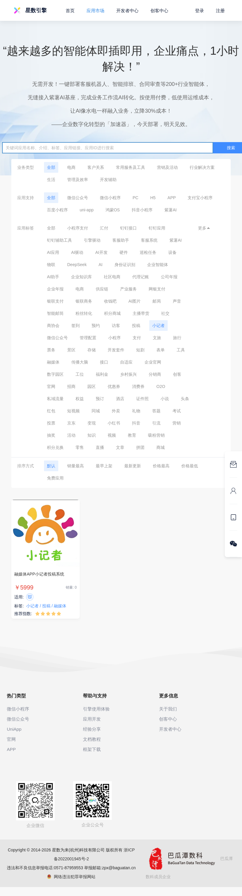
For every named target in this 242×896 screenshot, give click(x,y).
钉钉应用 (157, 228)
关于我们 (168, 708)
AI (100, 264)
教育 (132, 435)
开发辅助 (108, 179)
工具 (181, 350)
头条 (185, 398)
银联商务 (84, 301)
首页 (70, 10)
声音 (177, 301)
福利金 (102, 374)
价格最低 (189, 465)
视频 (112, 435)
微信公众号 (77, 197)
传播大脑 (79, 362)
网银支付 (157, 289)
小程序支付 (77, 228)
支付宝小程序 (200, 197)
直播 (100, 447)
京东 (71, 423)
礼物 (136, 410)
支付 (137, 337)
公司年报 (169, 276)
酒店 (120, 398)
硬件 (124, 252)
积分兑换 (55, 447)
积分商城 (112, 313)
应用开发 (92, 718)
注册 (220, 10)
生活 (51, 179)
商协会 (53, 325)
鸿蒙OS (113, 210)
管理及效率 (77, 179)
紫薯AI (170, 210)
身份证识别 (124, 264)
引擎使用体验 (96, 708)
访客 (116, 325)
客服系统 (149, 240)
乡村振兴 (128, 374)
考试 (176, 410)
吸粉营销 (156, 435)
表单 (160, 350)
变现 (91, 423)
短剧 (140, 350)
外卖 (116, 410)
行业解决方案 (202, 167)
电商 (71, 167)
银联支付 (55, 301)
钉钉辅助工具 (59, 240)
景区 (71, 350)
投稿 (136, 325)
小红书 (114, 423)
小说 (165, 398)
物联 (51, 264)
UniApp (14, 729)
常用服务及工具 (130, 167)
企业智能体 (157, 264)
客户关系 (95, 167)
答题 (156, 410)
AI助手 (53, 276)
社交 (165, 313)
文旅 (157, 337)
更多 (204, 228)
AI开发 (101, 252)
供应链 (102, 289)
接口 (104, 362)
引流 (156, 423)
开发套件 (116, 350)
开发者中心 (127, 10)
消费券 (138, 386)
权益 (80, 398)
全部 (51, 167)
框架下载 (92, 749)
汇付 (104, 228)
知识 (91, 435)
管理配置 (88, 337)
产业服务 (128, 289)
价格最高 (161, 465)
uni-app (87, 210)
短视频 (73, 410)
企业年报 (55, 289)
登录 (199, 10)
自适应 (126, 362)
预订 (100, 398)
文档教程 (92, 739)
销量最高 (75, 465)
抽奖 (51, 435)
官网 (51, 386)
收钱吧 (110, 301)
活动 (71, 435)
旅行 (177, 337)
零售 (80, 447)
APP (171, 197)
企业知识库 (81, 276)
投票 (51, 423)
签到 (75, 325)
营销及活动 (167, 167)
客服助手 (120, 240)
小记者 (158, 325)
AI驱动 (77, 252)
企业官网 (152, 362)
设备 (172, 252)
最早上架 (104, 465)
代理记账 (140, 276)
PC (135, 197)
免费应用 (55, 478)
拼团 (140, 447)
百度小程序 (57, 210)
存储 (91, 350)
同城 (96, 410)
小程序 (114, 337)
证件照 (142, 398)
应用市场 (95, 10)
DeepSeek (77, 264)
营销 (176, 423)
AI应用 (53, 252)
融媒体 (53, 362)
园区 (91, 386)
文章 (120, 447)
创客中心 (159, 10)
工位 (80, 374)
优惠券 (114, 386)
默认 (51, 465)
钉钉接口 (128, 228)
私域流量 (55, 398)
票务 (51, 350)
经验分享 (92, 729)
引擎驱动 (92, 240)
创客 (177, 374)
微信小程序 (110, 197)
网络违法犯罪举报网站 (71, 876)
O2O (160, 386)
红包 (51, 410)
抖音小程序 (142, 210)
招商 (71, 386)
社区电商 (112, 276)
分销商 (155, 374)
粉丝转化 (84, 313)
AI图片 (134, 301)
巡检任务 (148, 252)
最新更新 (132, 465)
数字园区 (55, 374)
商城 (160, 447)
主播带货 (141, 313)
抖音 (136, 423)
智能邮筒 (55, 313)
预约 (96, 325)
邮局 (157, 301)
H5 (152, 197)
